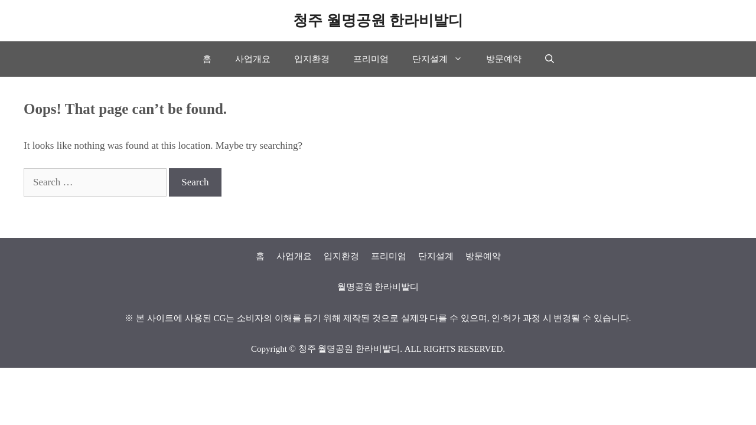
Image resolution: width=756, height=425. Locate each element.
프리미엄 (371, 59)
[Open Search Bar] (549, 59)
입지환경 (312, 59)
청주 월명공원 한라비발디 (378, 20)
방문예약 (504, 59)
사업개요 (253, 59)
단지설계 (443, 59)
